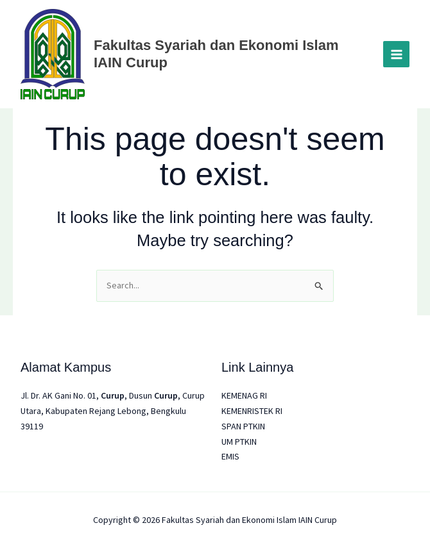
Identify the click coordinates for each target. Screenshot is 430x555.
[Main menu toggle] (396, 54)
